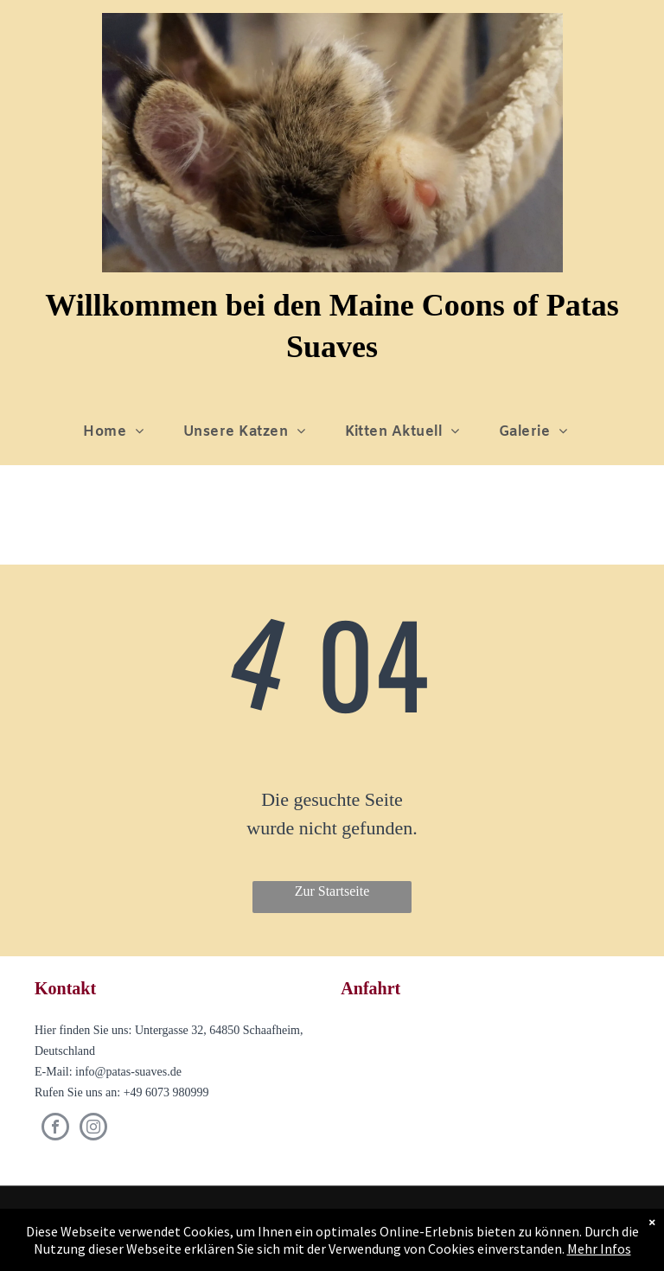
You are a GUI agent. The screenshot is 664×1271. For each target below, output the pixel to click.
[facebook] (55, 1129)
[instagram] (93, 1129)
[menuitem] (119, 432)
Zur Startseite (332, 891)
